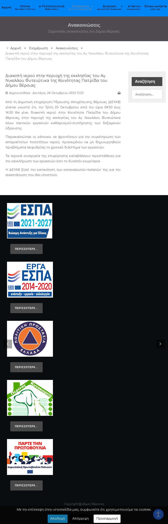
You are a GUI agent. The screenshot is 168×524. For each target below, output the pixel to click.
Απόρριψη (80, 518)
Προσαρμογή (107, 518)
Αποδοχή (57, 518)
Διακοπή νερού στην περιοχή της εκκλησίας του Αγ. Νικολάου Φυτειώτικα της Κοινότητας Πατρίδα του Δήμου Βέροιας (57, 81)
